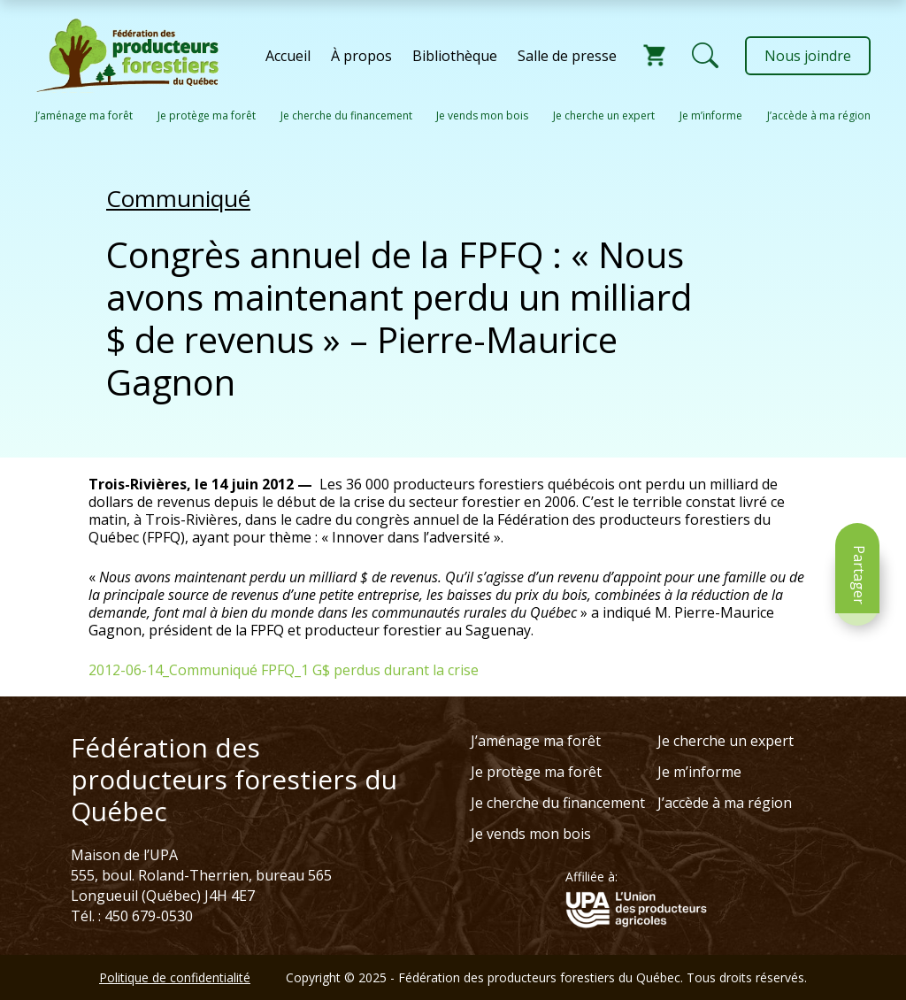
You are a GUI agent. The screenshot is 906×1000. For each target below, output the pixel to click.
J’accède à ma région (819, 115)
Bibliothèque (454, 55)
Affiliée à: (591, 877)
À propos (361, 55)
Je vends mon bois (482, 115)
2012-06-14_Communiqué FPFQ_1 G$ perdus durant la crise (283, 670)
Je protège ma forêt (206, 115)
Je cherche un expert (604, 115)
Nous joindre (807, 55)
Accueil (288, 55)
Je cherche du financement (346, 115)
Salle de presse (567, 55)
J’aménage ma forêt (84, 115)
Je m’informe (711, 115)
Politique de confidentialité (174, 977)
